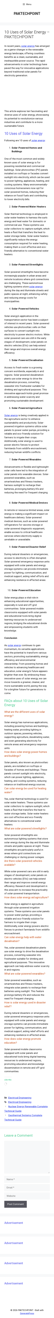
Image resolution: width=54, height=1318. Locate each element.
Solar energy (11, 415)
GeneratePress (27, 1313)
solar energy (28, 46)
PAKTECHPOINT (27, 14)
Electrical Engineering (19, 1097)
